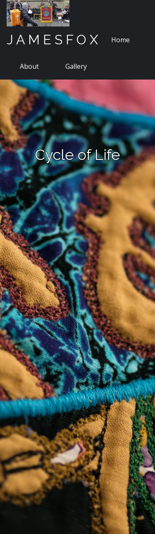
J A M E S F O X (52, 39)
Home (120, 39)
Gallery (76, 66)
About (29, 66)
